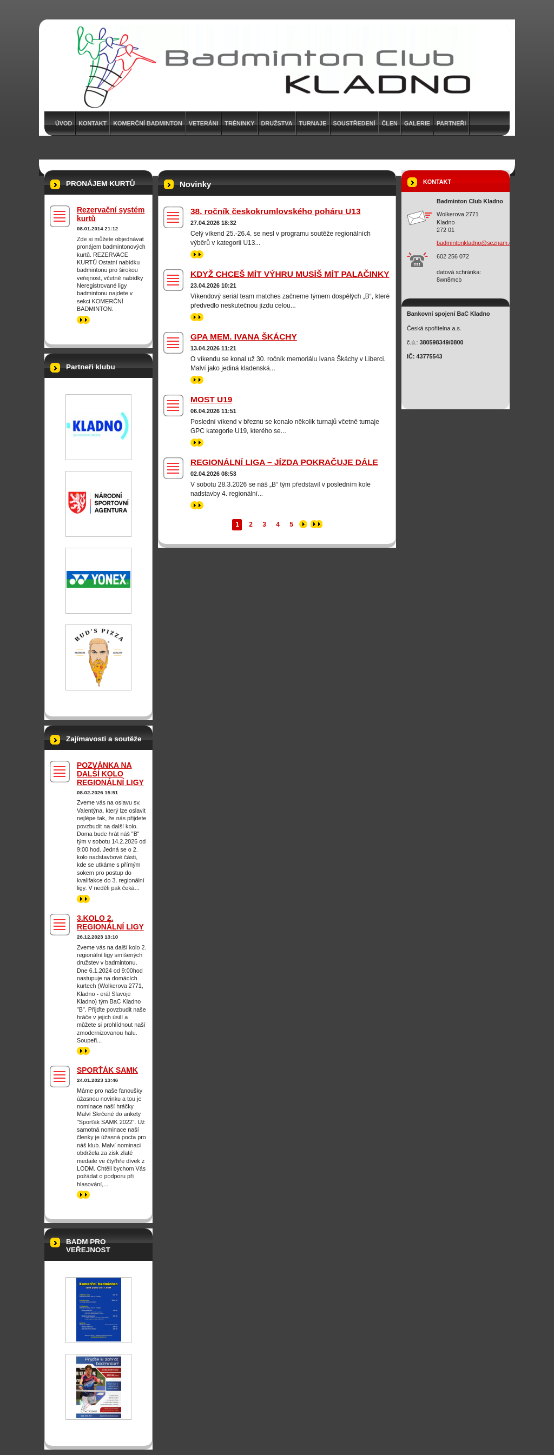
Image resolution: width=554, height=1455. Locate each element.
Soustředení (354, 123)
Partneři (451, 123)
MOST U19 (211, 399)
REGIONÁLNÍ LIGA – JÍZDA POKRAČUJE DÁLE (284, 462)
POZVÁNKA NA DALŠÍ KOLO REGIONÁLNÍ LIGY (110, 774)
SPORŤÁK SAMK (107, 1070)
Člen (390, 123)
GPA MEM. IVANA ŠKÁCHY (243, 336)
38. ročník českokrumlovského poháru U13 (275, 211)
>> (196, 254)
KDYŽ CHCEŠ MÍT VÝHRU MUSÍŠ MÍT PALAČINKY (290, 273)
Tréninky (239, 123)
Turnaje (313, 123)
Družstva (277, 123)
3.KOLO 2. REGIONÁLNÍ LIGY (110, 922)
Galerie (417, 123)
